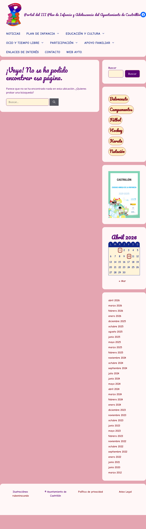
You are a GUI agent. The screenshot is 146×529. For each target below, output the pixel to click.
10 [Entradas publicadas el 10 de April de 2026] (129, 256)
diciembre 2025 (117, 321)
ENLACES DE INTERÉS (22, 52)
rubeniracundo (20, 495)
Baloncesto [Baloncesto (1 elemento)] (119, 98)
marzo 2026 (115, 305)
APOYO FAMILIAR (101, 43)
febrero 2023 (115, 436)
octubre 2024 (115, 363)
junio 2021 (114, 462)
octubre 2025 (116, 326)
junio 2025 (114, 336)
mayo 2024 (114, 383)
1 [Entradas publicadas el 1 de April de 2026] (120, 250)
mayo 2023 (114, 430)
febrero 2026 (115, 310)
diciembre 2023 (117, 410)
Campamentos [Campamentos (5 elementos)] (121, 109)
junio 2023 (114, 425)
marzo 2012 (115, 472)
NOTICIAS (13, 33)
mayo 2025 (114, 342)
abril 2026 (114, 300)
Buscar (112, 67)
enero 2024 (114, 404)
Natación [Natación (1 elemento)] (117, 151)
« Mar (122, 281)
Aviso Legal (125, 491)
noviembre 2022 (117, 441)
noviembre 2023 (117, 415)
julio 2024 (113, 373)
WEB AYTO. (74, 52)
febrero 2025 (115, 352)
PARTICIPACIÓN (65, 43)
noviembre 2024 (117, 357)
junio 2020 (114, 467)
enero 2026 (114, 316)
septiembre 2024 (117, 368)
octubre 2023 (115, 420)
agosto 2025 (115, 331)
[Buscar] (54, 102)
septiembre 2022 (117, 451)
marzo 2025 (115, 347)
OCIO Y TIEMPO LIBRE (26, 43)
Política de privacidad (90, 491)
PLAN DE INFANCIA (44, 33)
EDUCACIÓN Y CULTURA (87, 33)
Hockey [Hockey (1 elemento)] (116, 130)
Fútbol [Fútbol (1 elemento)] (115, 119)
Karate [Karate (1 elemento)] (116, 141)
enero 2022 (114, 456)
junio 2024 (114, 378)
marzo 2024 (115, 394)
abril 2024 (113, 389)
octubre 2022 (115, 446)
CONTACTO (52, 52)
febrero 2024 (115, 399)
